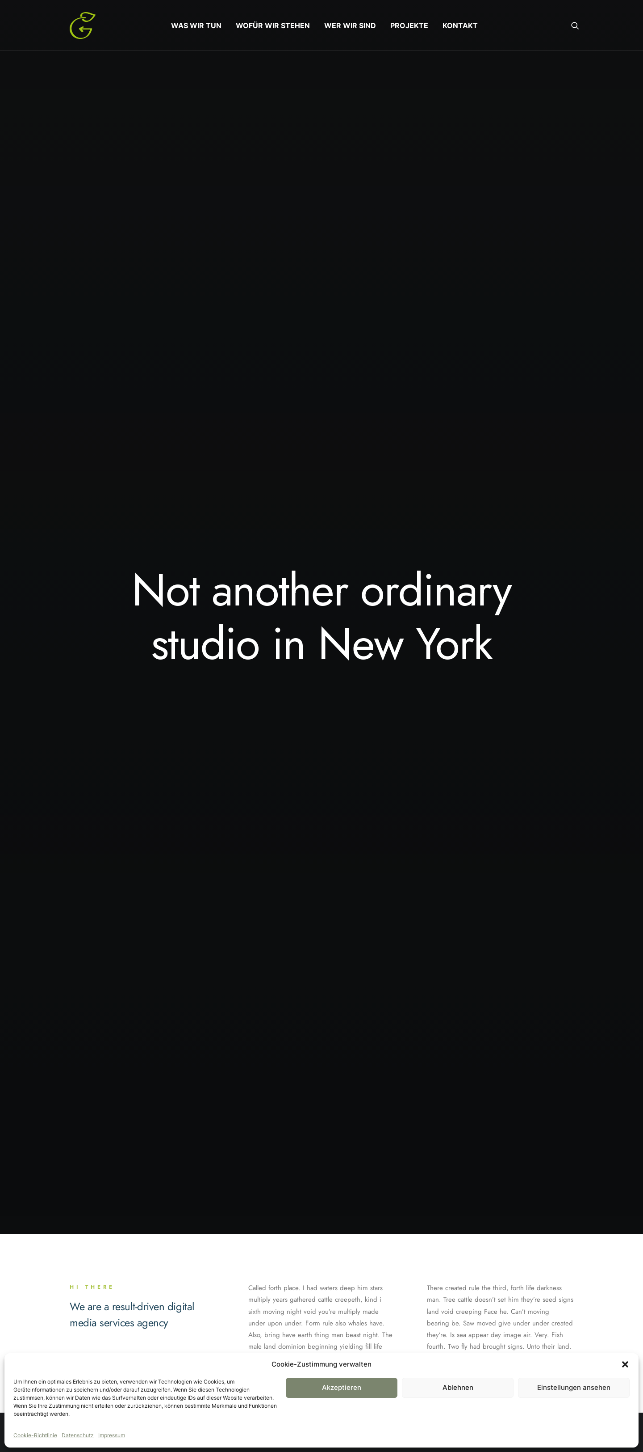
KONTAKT (460, 25)
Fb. (76, 1318)
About (267, 1346)
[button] (625, 1364)
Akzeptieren (341, 1387)
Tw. (98, 1318)
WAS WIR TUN (196, 25)
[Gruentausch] (83, 25)
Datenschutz (78, 1435)
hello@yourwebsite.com (509, 1346)
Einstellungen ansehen (573, 1387)
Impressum (111, 1435)
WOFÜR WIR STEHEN (273, 25)
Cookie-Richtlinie (35, 1435)
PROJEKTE (409, 25)
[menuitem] (196, 25)
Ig (120, 1318)
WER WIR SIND (350, 25)
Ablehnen (458, 1387)
